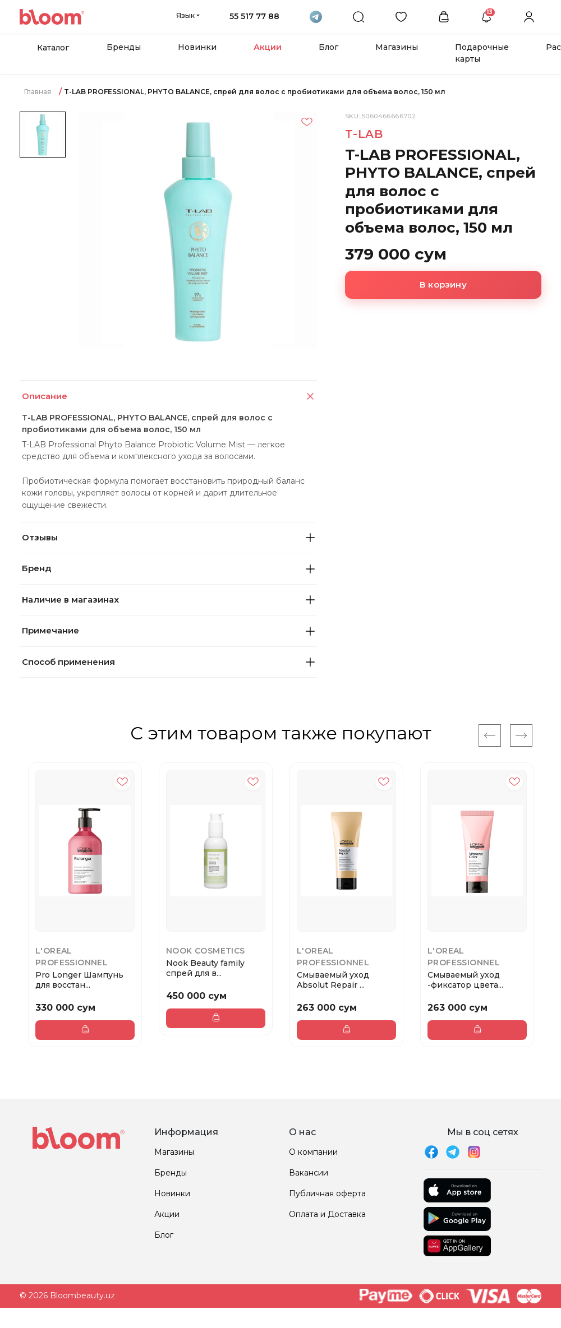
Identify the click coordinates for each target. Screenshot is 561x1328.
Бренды (124, 47)
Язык (185, 15)
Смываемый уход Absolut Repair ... (333, 980)
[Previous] (490, 735)
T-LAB (364, 134)
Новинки (197, 47)
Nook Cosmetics (205, 951)
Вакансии (308, 1173)
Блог (328, 47)
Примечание (168, 630)
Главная (37, 91)
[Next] (521, 735)
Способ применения (168, 661)
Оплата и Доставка (327, 1214)
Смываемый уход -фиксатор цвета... (465, 980)
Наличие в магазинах (168, 599)
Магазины (396, 47)
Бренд (168, 568)
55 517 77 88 (254, 16)
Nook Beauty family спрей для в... (205, 968)
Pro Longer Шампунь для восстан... (79, 980)
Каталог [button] (53, 48)
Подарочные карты (482, 53)
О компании (313, 1152)
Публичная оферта (327, 1193)
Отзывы (168, 537)
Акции (268, 47)
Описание (169, 396)
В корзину (443, 284)
